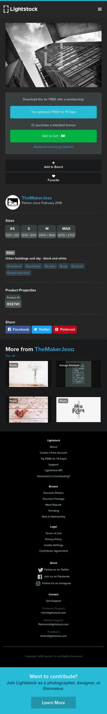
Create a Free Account (53, 453)
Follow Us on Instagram (56, 583)
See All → (12, 355)
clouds (77, 266)
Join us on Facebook (57, 576)
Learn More (53, 702)
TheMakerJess (37, 197)
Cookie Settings (53, 545)
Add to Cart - (53, 135)
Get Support (53, 601)
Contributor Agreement (53, 551)
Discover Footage (54, 499)
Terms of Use (53, 533)
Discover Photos (53, 493)
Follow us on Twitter (56, 569)
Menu (99, 9)
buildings (33, 266)
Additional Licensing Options (53, 146)
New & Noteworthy (53, 516)
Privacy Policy (53, 539)
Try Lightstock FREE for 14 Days (53, 112)
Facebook (18, 329)
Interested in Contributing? (53, 476)
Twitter (41, 329)
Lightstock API (53, 470)
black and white (18, 273)
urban (50, 266)
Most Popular (53, 505)
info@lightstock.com (53, 613)
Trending (53, 511)
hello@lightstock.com (53, 636)
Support (53, 464)
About (53, 447)
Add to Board (53, 165)
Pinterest (65, 329)
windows (14, 266)
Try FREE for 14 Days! (54, 458)
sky (63, 266)
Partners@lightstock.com (53, 624)
